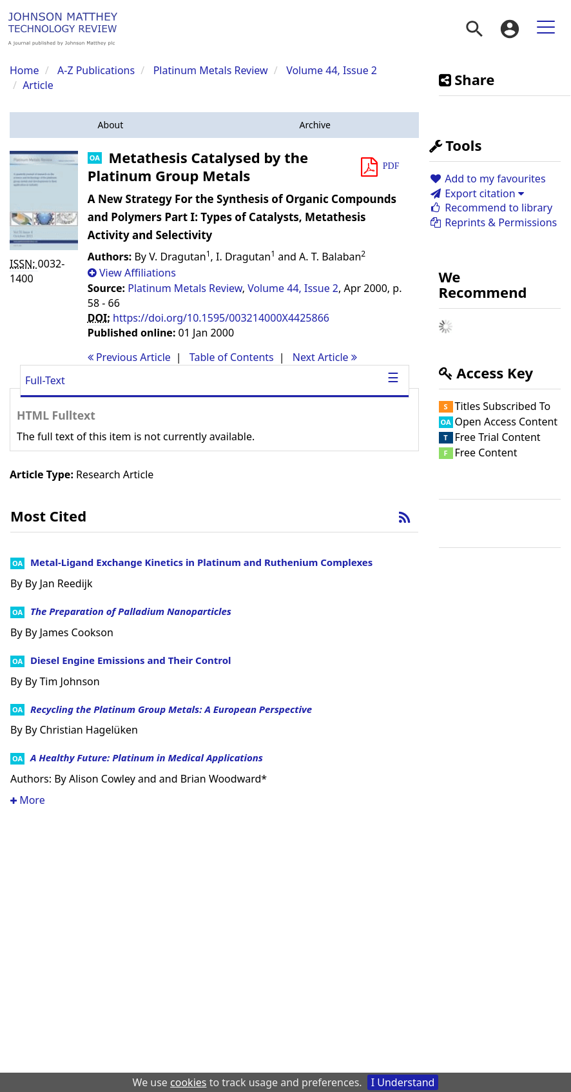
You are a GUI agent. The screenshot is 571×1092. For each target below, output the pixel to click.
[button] (110, 125)
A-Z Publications (96, 70)
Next (325, 357)
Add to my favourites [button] (487, 178)
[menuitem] (474, 29)
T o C (231, 357)
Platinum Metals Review (210, 70)
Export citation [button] (476, 193)
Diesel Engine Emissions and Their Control (130, 660)
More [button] (27, 800)
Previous (129, 357)
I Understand (403, 1082)
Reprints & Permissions (493, 222)
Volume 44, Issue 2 (331, 70)
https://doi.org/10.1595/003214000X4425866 (221, 318)
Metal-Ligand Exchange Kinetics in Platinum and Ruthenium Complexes (201, 562)
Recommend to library (491, 207)
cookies (188, 1082)
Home (24, 70)
